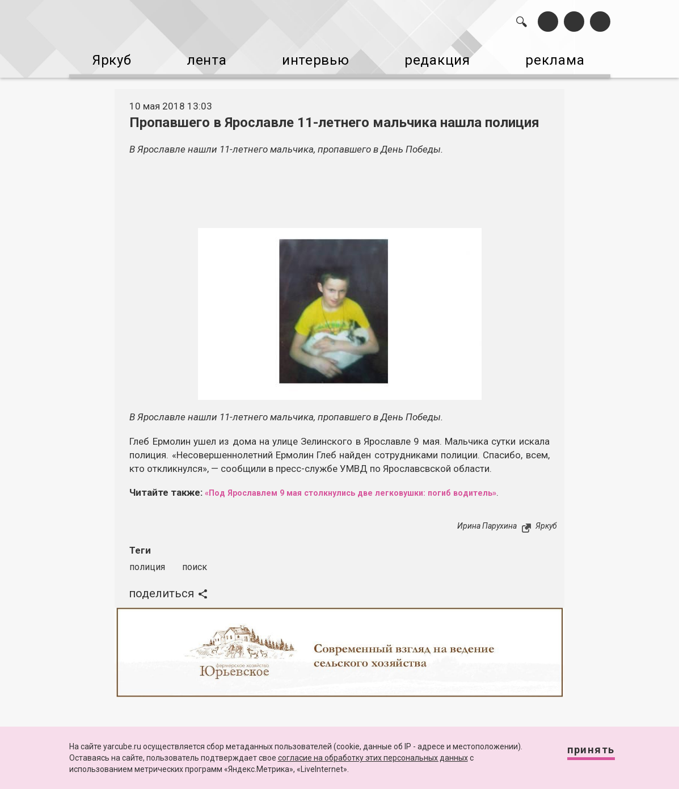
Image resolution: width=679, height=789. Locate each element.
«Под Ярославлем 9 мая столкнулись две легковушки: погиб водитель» (374, 484)
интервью (316, 56)
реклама (566, 56)
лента (202, 56)
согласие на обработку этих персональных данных (373, 757)
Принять (581, 754)
